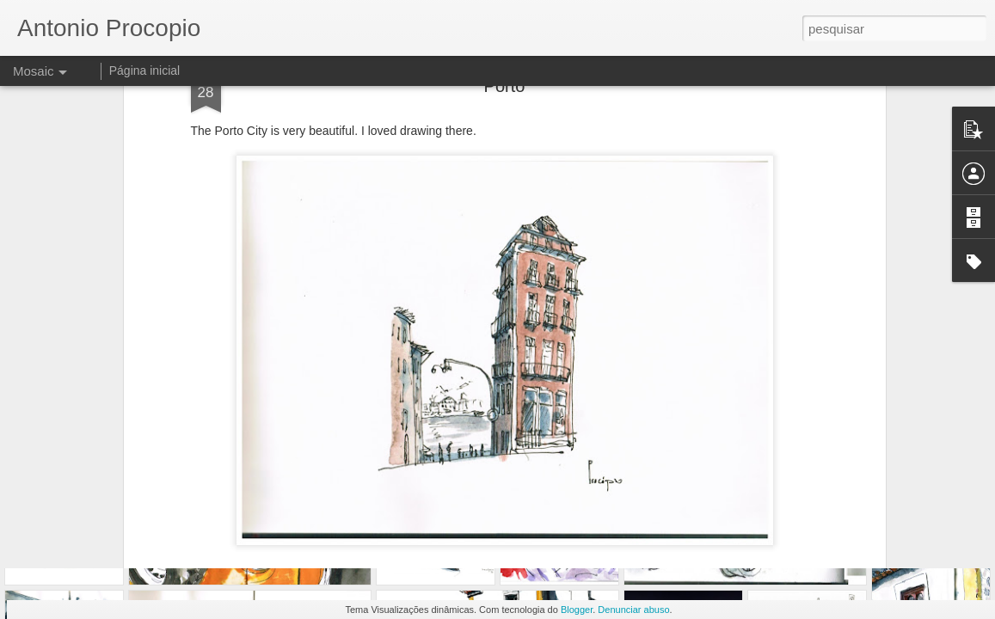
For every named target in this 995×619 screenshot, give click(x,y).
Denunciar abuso (633, 609)
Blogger (577, 609)
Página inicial (145, 70)
